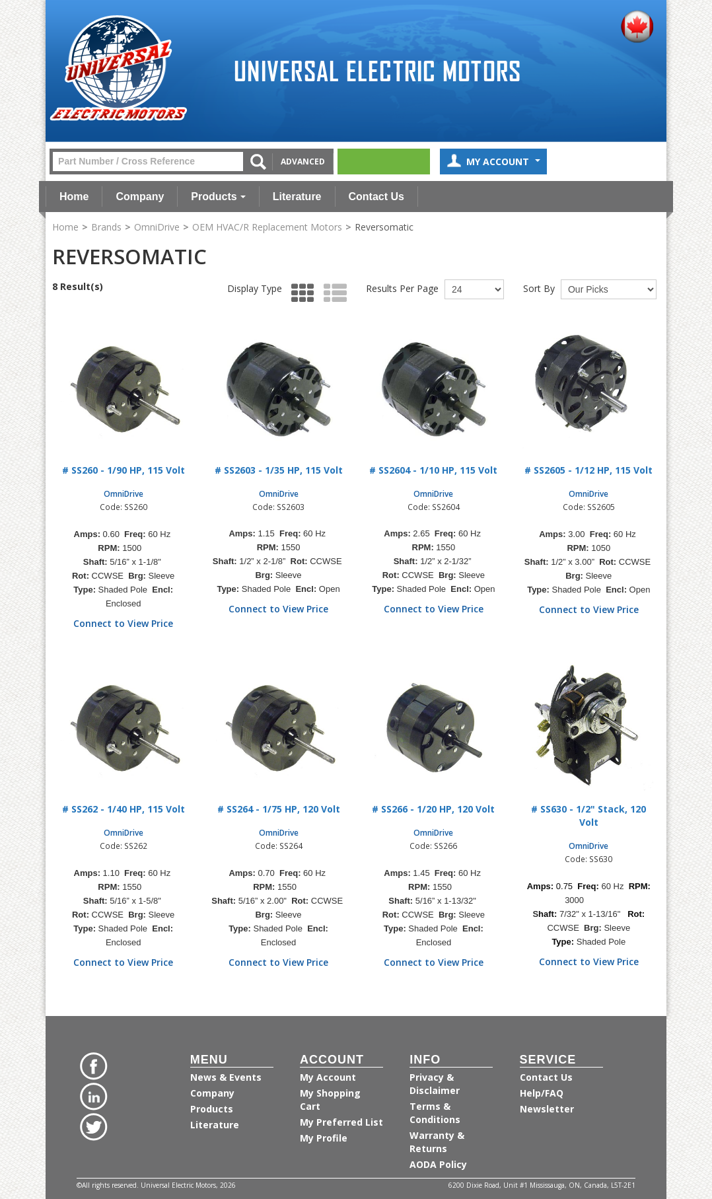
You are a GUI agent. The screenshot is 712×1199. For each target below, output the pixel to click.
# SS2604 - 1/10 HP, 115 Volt (433, 470)
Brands (106, 227)
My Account (493, 163)
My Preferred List (341, 1122)
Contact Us (376, 196)
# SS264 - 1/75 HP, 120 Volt (278, 809)
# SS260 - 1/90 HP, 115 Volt (123, 470)
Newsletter (547, 1109)
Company (140, 196)
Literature (297, 196)
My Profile (323, 1138)
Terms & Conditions (434, 1113)
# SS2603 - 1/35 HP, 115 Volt (279, 470)
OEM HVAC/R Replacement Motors (267, 227)
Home (74, 196)
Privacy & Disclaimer (434, 1084)
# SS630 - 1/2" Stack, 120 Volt (588, 815)
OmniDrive (157, 227)
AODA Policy (438, 1164)
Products (218, 196)
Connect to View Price (123, 623)
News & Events (226, 1077)
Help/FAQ (541, 1093)
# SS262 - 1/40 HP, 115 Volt (123, 809)
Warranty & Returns (436, 1142)
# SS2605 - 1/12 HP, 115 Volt (588, 470)
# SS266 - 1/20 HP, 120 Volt (433, 809)
